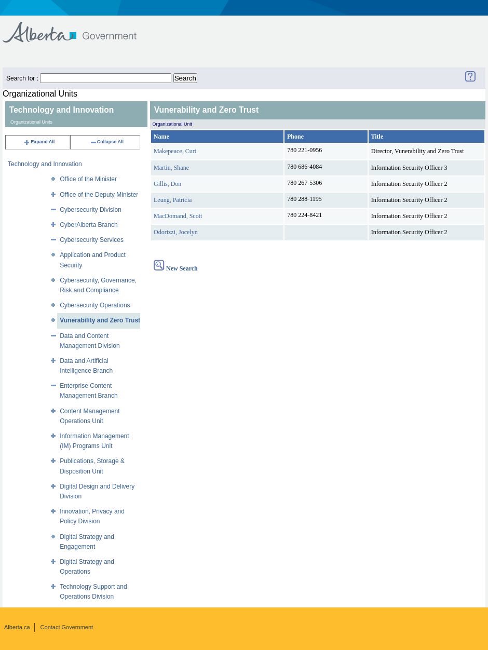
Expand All (39, 141)
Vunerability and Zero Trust (100, 320)
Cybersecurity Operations (95, 305)
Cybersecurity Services (92, 239)
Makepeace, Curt (175, 151)
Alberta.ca (17, 627)
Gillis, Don (167, 183)
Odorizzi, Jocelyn (176, 232)
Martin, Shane (171, 167)
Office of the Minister (88, 179)
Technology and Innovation (45, 164)
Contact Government (66, 627)
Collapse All (107, 141)
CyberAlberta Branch (88, 224)
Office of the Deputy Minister (99, 194)
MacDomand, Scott (178, 216)
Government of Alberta (78, 27)
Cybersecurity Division (90, 209)
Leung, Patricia (173, 200)
